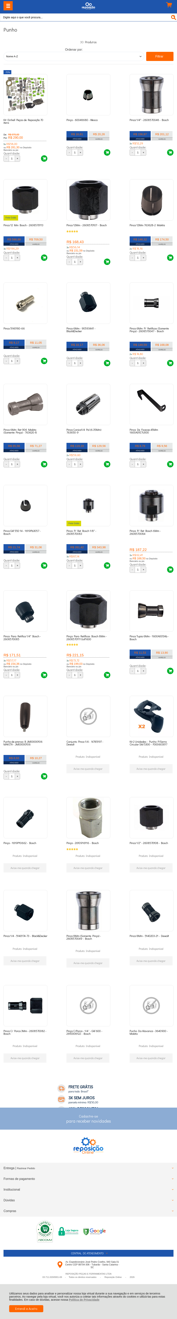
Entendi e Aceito (26, 1309)
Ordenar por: (74, 49)
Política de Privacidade (84, 1299)
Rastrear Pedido (26, 1168)
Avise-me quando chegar (88, 769)
